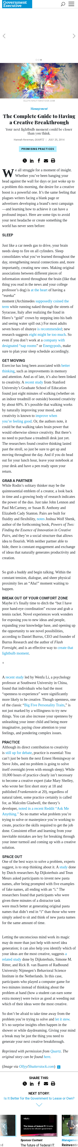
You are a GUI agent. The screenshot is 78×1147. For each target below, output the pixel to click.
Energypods (52, 322)
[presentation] (4, 1114)
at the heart (39, 266)
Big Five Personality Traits (44, 681)
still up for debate (19, 729)
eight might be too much (47, 311)
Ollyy (23, 1043)
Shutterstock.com (41, 1043)
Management (39, 85)
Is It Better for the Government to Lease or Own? (39, 1075)
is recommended (49, 305)
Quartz (39, 116)
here (47, 1033)
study (63, 844)
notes (41, 495)
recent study (34, 359)
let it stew (62, 996)
